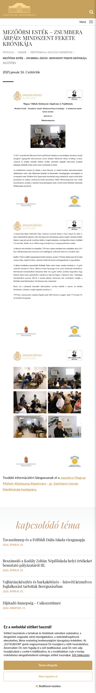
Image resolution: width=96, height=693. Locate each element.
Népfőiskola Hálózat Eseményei (51, 52)
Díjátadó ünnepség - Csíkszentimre (32, 602)
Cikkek (22, 52)
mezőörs (9, 63)
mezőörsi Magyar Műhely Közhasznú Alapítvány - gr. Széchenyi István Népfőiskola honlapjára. (44, 483)
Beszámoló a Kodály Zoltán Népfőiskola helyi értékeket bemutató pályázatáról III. (47, 563)
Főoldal (8, 52)
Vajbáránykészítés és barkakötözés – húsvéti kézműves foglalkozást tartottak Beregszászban (47, 584)
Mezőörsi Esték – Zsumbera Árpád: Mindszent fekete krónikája (45, 58)
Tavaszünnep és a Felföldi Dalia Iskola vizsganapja (44, 539)
